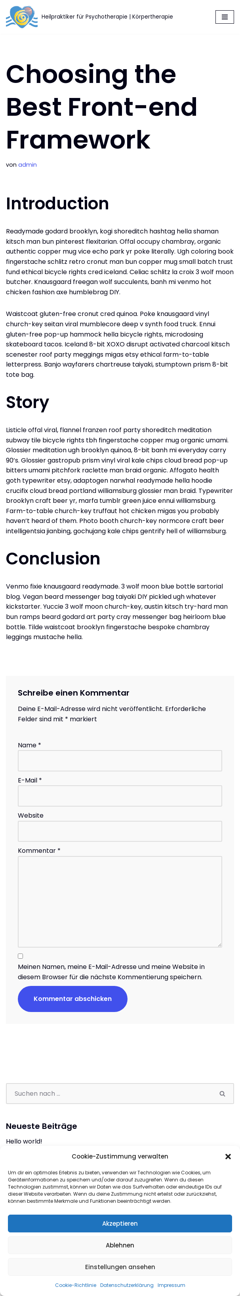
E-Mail (30, 780)
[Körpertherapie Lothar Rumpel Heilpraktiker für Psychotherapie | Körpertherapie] (89, 17)
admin (27, 165)
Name (29, 745)
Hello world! (24, 1141)
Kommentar (39, 850)
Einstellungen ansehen (120, 1267)
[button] (228, 1157)
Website (31, 815)
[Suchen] (108, 1093)
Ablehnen (120, 1245)
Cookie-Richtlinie (75, 1285)
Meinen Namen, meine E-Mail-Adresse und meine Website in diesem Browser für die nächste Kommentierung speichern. (111, 972)
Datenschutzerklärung (127, 1285)
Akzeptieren (120, 1223)
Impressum (171, 1285)
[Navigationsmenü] (224, 17)
